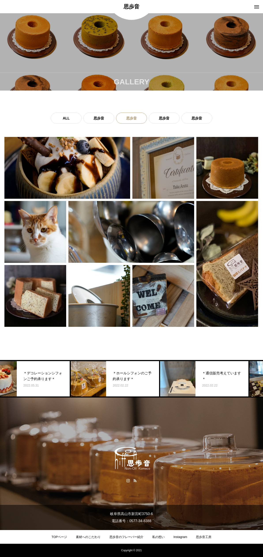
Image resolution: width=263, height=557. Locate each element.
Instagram (180, 537)
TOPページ (59, 537)
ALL (66, 118)
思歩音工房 (203, 537)
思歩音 (99, 118)
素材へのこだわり (88, 537)
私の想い (158, 537)
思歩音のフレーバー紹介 (126, 537)
